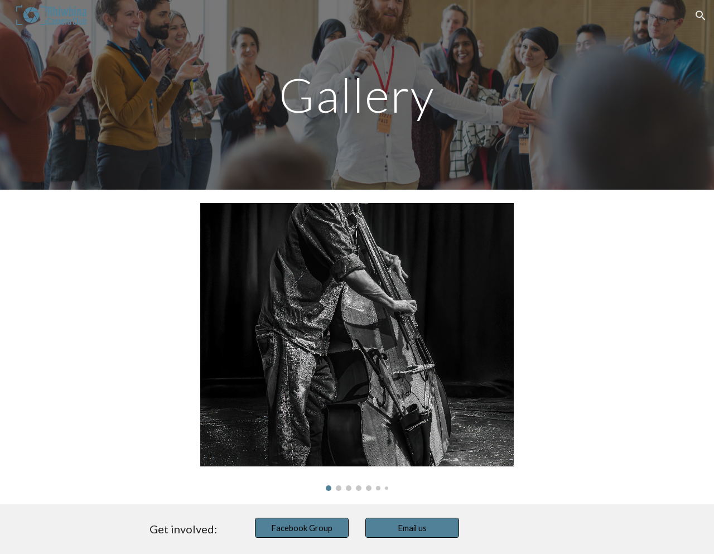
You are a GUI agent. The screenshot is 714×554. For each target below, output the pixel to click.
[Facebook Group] (301, 528)
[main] (357, 94)
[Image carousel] (357, 347)
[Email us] (412, 528)
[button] (700, 15)
